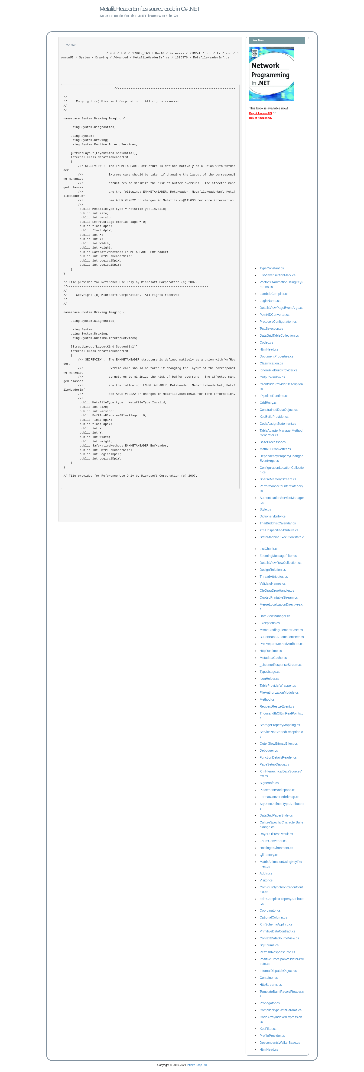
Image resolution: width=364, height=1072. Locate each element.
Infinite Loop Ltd (197, 1065)
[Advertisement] (267, 194)
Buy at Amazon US (260, 113)
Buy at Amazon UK (260, 117)
